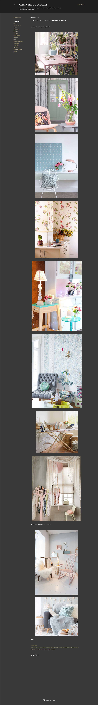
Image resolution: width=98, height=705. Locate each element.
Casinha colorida (33, 4)
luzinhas (16, 47)
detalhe (16, 31)
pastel (15, 51)
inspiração (16, 43)
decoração (16, 29)
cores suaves (17, 25)
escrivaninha (17, 35)
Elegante (16, 33)
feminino (16, 37)
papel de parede (18, 49)
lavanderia (16, 45)
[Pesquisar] (81, 4)
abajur (15, 23)
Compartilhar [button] (17, 17)
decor (15, 27)
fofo (15, 39)
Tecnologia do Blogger (49, 700)
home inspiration (18, 41)
